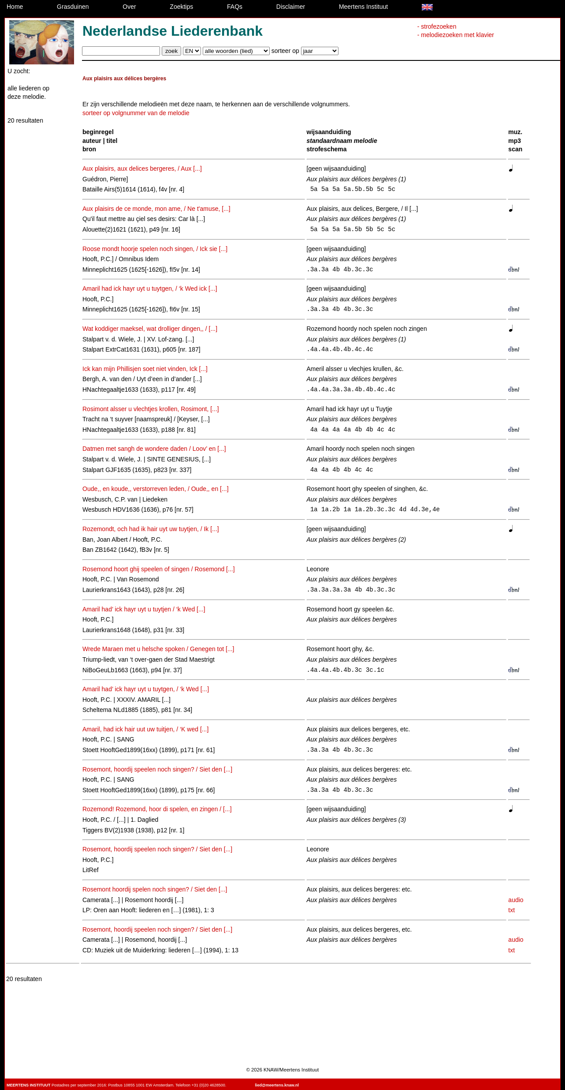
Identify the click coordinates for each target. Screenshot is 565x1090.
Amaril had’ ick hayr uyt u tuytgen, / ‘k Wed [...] (145, 689)
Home (15, 6)
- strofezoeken (437, 26)
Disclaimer (290, 6)
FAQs (234, 6)
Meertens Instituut (363, 6)
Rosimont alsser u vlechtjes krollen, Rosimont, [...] (150, 408)
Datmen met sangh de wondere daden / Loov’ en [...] (154, 448)
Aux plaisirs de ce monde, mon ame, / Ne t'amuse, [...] (156, 208)
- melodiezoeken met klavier (455, 34)
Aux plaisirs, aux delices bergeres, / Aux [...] (142, 168)
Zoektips (181, 6)
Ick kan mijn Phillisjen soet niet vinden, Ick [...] (145, 368)
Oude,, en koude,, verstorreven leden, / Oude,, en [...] (155, 488)
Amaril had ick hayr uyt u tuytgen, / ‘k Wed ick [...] (149, 288)
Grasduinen (73, 6)
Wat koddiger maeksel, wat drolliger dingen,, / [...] (149, 328)
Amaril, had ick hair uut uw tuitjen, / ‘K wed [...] (145, 729)
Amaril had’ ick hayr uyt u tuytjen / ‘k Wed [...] (143, 609)
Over (129, 6)
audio (515, 899)
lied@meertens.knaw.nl (276, 1085)
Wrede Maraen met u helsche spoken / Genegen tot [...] (158, 648)
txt (511, 910)
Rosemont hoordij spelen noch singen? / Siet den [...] (154, 889)
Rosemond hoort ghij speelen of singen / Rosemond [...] (158, 569)
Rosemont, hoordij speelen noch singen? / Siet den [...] (157, 769)
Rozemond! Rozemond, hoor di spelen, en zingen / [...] (157, 809)
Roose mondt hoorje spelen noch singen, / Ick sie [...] (154, 248)
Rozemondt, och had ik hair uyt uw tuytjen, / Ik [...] (150, 528)
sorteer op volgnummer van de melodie (136, 112)
